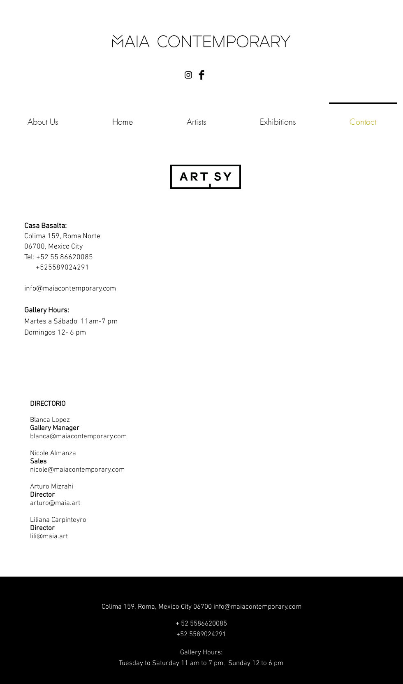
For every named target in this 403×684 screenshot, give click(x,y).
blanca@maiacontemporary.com (78, 437)
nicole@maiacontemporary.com (77, 470)
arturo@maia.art (55, 503)
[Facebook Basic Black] (201, 75)
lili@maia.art (49, 537)
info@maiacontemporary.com (70, 288)
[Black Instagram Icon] (188, 75)
